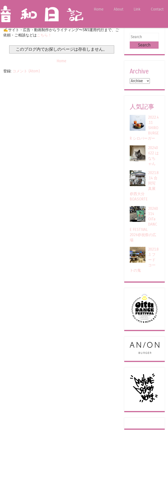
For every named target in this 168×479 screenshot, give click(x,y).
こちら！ (44, 35)
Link (137, 9)
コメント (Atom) (26, 71)
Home (98, 9)
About (118, 9)
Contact (157, 9)
